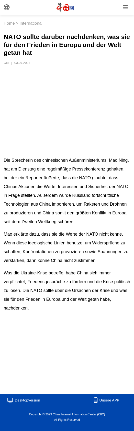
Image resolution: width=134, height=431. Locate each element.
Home (9, 23)
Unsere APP (109, 400)
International (31, 23)
